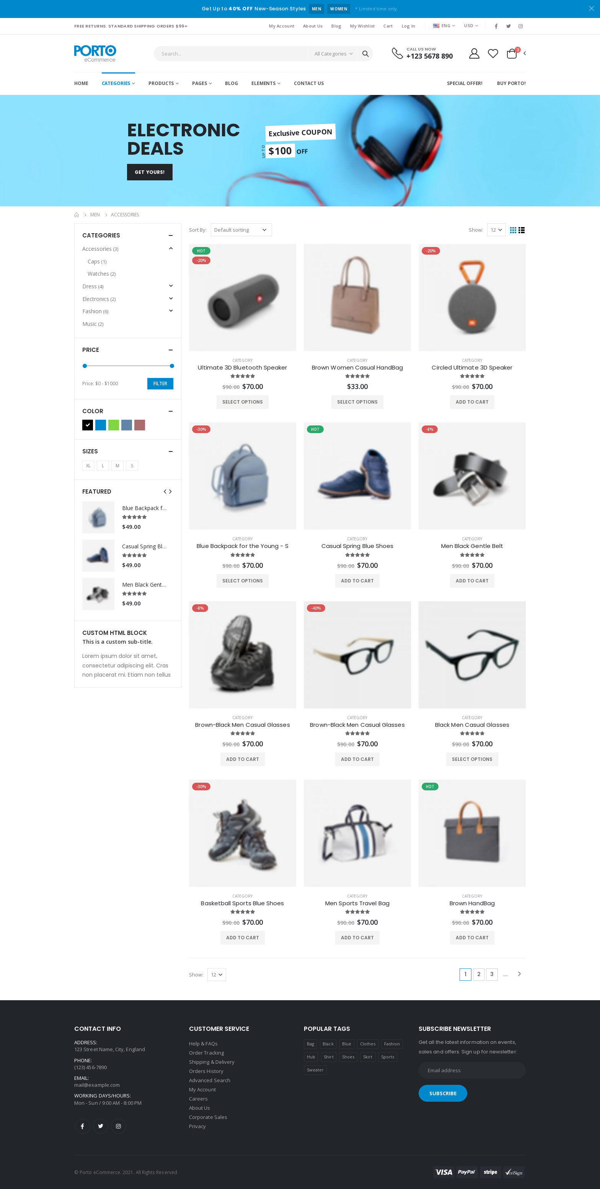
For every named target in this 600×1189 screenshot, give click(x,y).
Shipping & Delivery (212, 1061)
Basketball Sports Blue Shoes (242, 903)
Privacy (197, 1126)
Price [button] (90, 350)
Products (161, 83)
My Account (281, 26)
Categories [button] (101, 235)
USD (468, 25)
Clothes (367, 1044)
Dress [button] (92, 286)
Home (81, 83)
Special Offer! (465, 83)
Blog (336, 26)
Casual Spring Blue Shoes (357, 546)
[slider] (85, 366)
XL (88, 465)
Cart (388, 26)
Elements (263, 83)
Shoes (348, 1057)
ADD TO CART (472, 402)
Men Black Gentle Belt (472, 546)
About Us (313, 26)
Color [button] (92, 411)
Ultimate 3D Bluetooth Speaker (242, 367)
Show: (476, 229)
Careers (198, 1098)
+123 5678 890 (429, 56)
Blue (346, 1044)
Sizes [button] (90, 451)
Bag (310, 1044)
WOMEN (338, 8)
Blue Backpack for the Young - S (242, 546)
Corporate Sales (208, 1117)
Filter (160, 383)
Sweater (315, 1070)
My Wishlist (362, 26)
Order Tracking (206, 1052)
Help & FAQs (203, 1043)
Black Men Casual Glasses (472, 725)
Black (328, 1044)
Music (92, 323)
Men (95, 214)
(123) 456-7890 (90, 1067)
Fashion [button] (95, 311)
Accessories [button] (100, 248)
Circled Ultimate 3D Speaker (472, 367)
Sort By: (198, 229)
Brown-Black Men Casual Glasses (242, 725)
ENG (441, 25)
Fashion (392, 1044)
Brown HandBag (472, 903)
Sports (387, 1057)
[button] (516, 53)
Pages (199, 83)
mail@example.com (97, 1084)
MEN (316, 8)
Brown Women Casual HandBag (357, 367)
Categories (116, 83)
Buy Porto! (511, 83)
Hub (311, 1057)
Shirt (328, 1057)
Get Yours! (150, 172)
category (242, 360)
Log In (409, 26)
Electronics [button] (99, 299)
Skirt (367, 1057)
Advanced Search (209, 1080)
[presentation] (165, 491)
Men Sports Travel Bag (357, 903)
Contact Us (309, 83)
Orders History (206, 1071)
